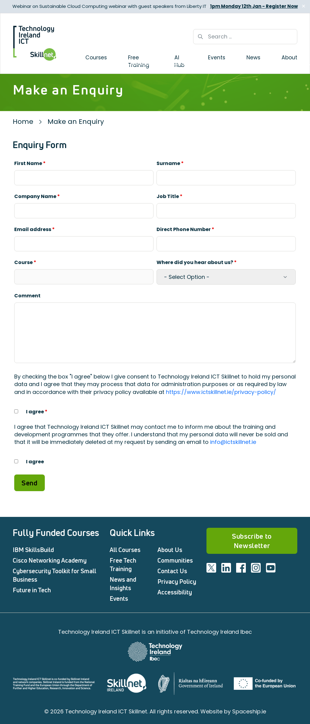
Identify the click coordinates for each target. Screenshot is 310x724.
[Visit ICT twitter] (211, 568)
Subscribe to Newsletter (252, 540)
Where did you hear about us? (197, 262)
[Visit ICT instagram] (256, 568)
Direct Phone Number (185, 229)
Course (25, 262)
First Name (30, 163)
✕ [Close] (303, 6)
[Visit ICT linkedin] (226, 568)
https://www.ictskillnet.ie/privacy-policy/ (221, 392)
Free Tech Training (123, 564)
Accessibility (174, 592)
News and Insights (123, 583)
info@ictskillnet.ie (233, 442)
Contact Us (172, 571)
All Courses (125, 550)
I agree (37, 411)
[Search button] (200, 36)
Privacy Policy (176, 581)
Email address (34, 229)
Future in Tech (32, 590)
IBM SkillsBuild (33, 550)
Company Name (37, 196)
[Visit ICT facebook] (241, 568)
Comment (27, 295)
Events (119, 598)
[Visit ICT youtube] (270, 568)
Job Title (170, 196)
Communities (175, 560)
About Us (169, 550)
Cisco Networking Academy (50, 560)
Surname (170, 163)
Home (23, 121)
